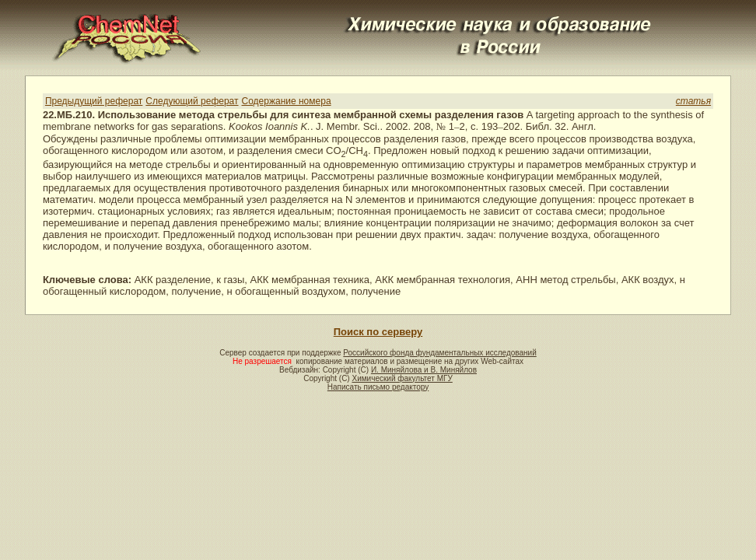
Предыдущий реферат (93, 101)
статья (693, 101)
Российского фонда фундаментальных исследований (439, 352)
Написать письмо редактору (378, 387)
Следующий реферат (191, 101)
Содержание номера (286, 101)
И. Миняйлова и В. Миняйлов (424, 370)
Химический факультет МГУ (402, 378)
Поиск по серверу (378, 332)
